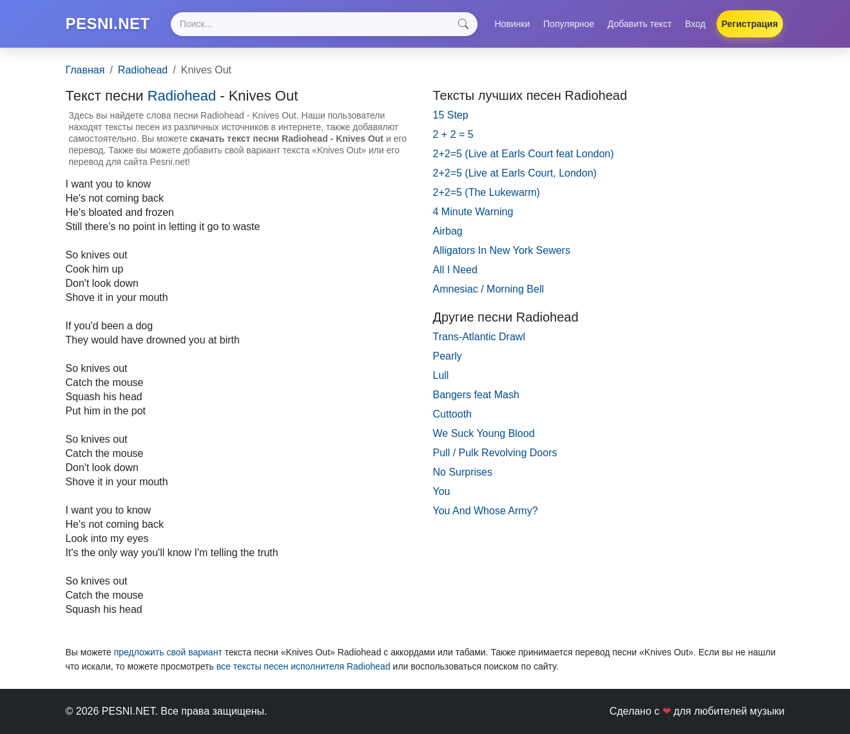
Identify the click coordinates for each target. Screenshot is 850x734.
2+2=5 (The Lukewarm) (486, 192)
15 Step (450, 115)
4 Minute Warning (473, 211)
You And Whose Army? (485, 510)
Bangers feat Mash (476, 394)
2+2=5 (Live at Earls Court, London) (515, 173)
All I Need (455, 269)
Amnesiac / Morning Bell (489, 289)
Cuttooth (452, 414)
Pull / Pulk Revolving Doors (495, 452)
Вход (695, 24)
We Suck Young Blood (484, 433)
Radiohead (143, 69)
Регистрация (750, 24)
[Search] (324, 24)
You (441, 491)
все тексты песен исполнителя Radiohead (304, 666)
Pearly (447, 356)
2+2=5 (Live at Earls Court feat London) (523, 153)
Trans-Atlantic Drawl (479, 336)
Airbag (448, 231)
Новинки (512, 24)
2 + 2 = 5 (453, 134)
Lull (441, 375)
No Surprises (462, 472)
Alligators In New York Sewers (501, 250)
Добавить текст (640, 24)
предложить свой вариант (168, 652)
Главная (85, 69)
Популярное (568, 24)
